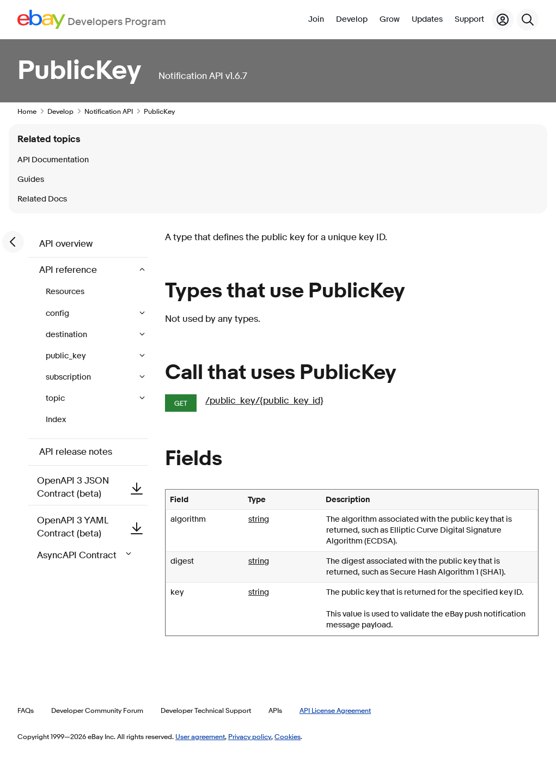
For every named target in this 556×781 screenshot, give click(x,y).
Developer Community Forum (97, 710)
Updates (427, 19)
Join (316, 19)
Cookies (287, 736)
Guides (30, 179)
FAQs (25, 710)
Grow (390, 19)
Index (56, 419)
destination (67, 335)
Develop (352, 19)
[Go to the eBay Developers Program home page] (91, 19)
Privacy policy (249, 736)
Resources (65, 291)
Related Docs (42, 199)
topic (56, 398)
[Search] (528, 19)
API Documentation (53, 160)
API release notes (75, 451)
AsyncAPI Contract (86, 555)
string (258, 519)
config (58, 313)
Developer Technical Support (206, 710)
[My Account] (503, 19)
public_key (66, 356)
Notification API (108, 111)
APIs (275, 710)
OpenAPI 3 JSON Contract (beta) (92, 487)
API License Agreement (335, 710)
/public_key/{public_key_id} (264, 400)
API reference (69, 270)
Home (26, 111)
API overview (66, 243)
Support (469, 19)
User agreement (200, 736)
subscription (69, 377)
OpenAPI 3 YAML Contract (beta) (92, 527)
